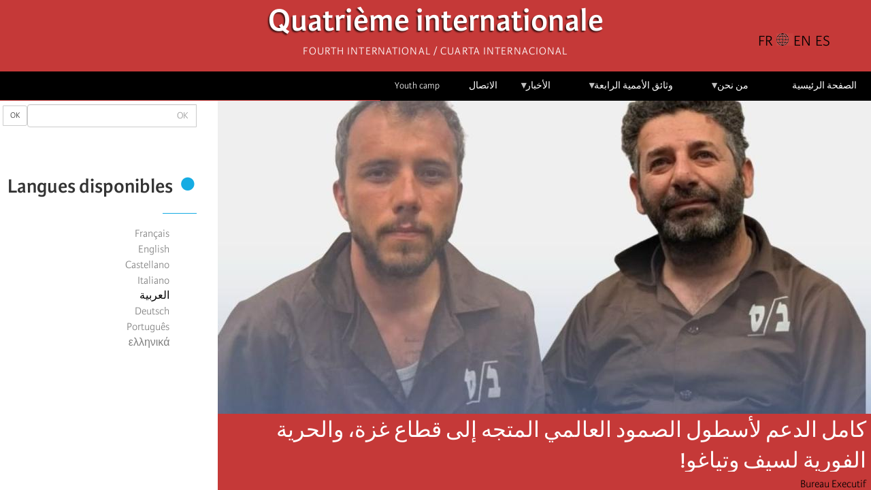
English (153, 249)
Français (152, 233)
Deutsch (152, 311)
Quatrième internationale (436, 24)
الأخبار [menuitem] (535, 90)
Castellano (147, 265)
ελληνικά (149, 342)
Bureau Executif (833, 484)
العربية (154, 295)
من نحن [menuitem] (729, 90)
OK (15, 115)
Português (148, 327)
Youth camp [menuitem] (417, 85)
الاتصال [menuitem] (483, 85)
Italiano (153, 280)
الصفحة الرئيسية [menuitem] (824, 85)
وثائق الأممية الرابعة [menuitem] (630, 90)
